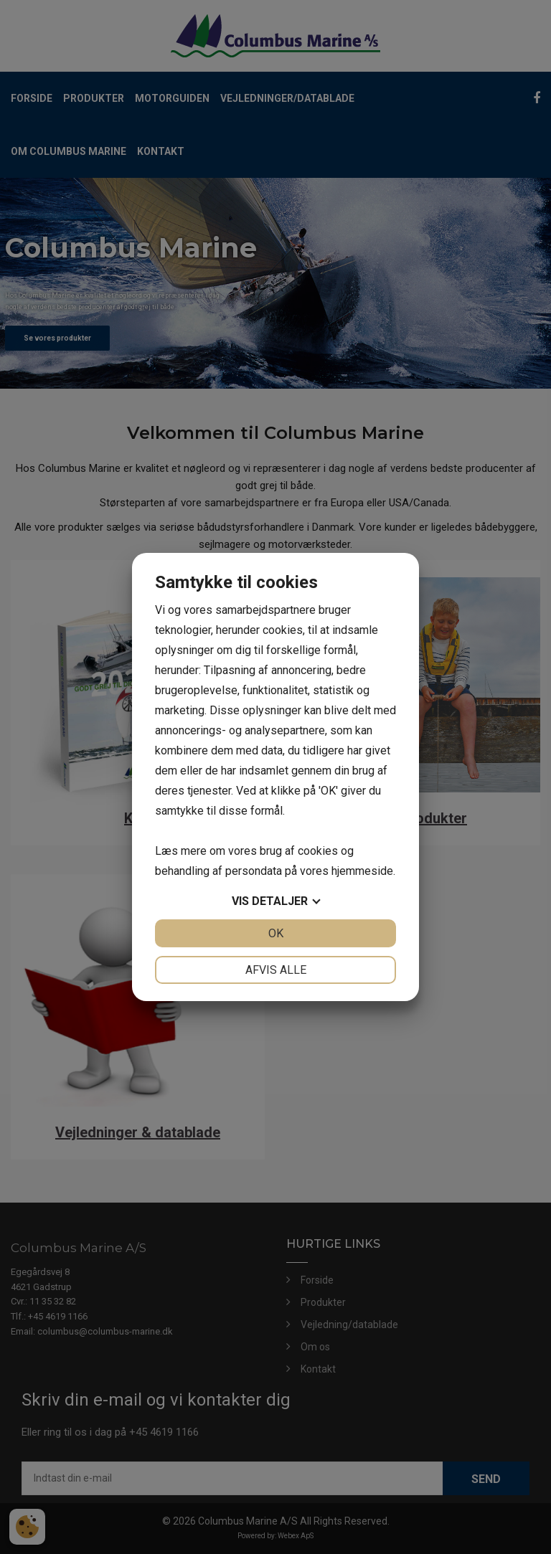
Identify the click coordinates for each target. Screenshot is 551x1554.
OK (275, 933)
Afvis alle (275, 970)
